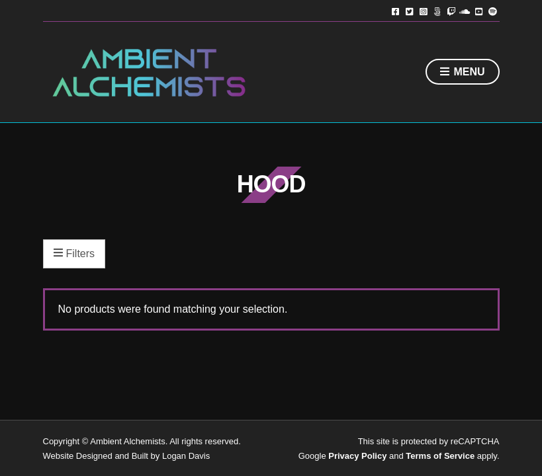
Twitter (409, 11)
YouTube (478, 11)
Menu (462, 72)
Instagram (423, 11)
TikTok (437, 11)
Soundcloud (465, 11)
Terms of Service (440, 456)
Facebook (395, 11)
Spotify (492, 11)
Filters (74, 253)
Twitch (451, 11)
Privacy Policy (357, 456)
